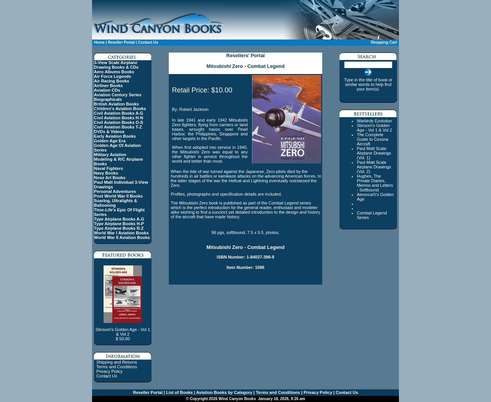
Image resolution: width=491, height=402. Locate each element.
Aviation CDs (107, 90)
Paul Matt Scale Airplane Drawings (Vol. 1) (374, 153)
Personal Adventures (115, 191)
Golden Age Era (109, 140)
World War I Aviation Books (121, 233)
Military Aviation (110, 154)
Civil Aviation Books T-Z (118, 127)
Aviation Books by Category (223, 392)
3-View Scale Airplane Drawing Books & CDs (116, 64)
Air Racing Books (111, 81)
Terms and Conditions (116, 366)
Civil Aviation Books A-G (118, 113)
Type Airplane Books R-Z (119, 228)
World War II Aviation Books (122, 237)
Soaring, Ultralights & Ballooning (115, 203)
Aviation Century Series (118, 94)
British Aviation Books (116, 104)
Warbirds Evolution (374, 121)
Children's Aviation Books (120, 108)
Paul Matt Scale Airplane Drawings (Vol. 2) (374, 167)
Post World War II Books (118, 196)
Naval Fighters (108, 168)
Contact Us (148, 42)
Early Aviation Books (115, 136)
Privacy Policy (109, 371)
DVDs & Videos (109, 131)
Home (99, 42)
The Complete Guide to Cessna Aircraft (372, 139)
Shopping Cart (384, 42)
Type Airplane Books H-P (119, 223)
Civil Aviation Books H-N (118, 117)
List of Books (179, 392)
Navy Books (106, 173)
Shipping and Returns (116, 362)
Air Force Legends (112, 76)
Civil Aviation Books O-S (118, 122)
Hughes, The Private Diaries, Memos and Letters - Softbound (375, 183)
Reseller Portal (121, 42)
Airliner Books (108, 85)
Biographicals (108, 99)
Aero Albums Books (114, 71)
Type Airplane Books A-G (119, 219)
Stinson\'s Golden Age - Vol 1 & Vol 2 (374, 127)
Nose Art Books (109, 177)
